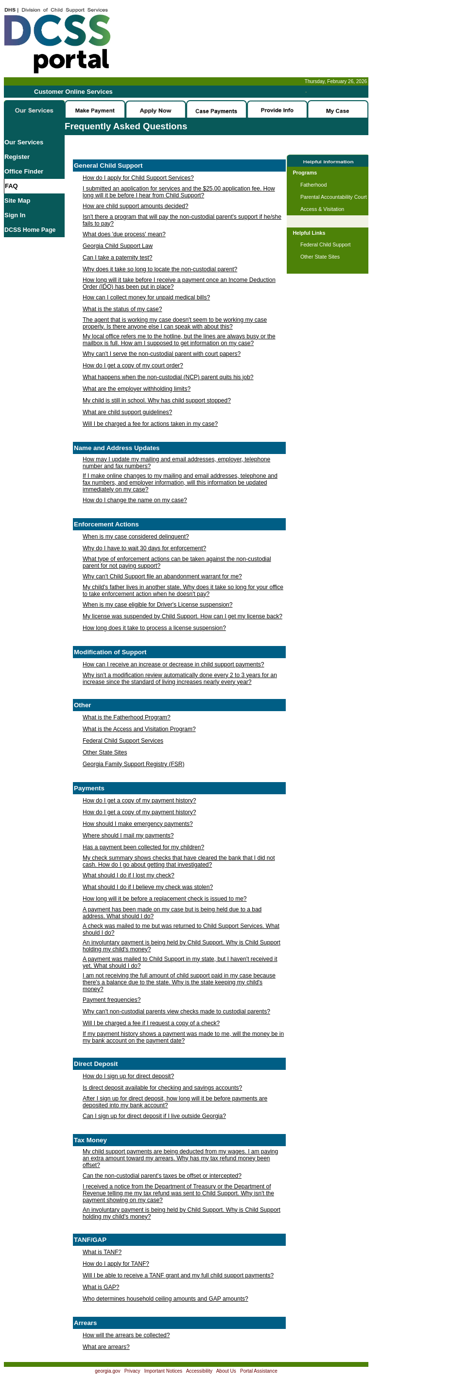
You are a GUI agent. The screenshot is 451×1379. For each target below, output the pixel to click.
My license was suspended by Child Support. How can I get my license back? (182, 616)
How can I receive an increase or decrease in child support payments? (173, 664)
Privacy (132, 1371)
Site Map (17, 200)
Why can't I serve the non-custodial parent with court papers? (162, 353)
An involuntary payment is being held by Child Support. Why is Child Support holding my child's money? (181, 946)
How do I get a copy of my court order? (133, 365)
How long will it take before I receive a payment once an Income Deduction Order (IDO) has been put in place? (179, 283)
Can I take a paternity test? (117, 257)
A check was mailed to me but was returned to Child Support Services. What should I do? (181, 929)
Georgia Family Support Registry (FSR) (133, 764)
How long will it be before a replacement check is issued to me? (165, 898)
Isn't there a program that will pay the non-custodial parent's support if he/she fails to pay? (182, 220)
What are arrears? (106, 1347)
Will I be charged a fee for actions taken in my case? (150, 423)
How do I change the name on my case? (135, 500)
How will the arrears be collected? (126, 1335)
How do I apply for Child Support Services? (138, 178)
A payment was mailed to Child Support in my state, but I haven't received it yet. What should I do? (180, 962)
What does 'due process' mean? (124, 234)
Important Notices (163, 1371)
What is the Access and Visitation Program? (139, 729)
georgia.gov (107, 1371)
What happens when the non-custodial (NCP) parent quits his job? (168, 377)
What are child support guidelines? (127, 412)
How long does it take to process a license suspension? (154, 628)
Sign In (14, 215)
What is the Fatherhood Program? (127, 717)
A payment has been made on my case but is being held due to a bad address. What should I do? (172, 913)
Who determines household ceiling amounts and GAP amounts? (165, 1298)
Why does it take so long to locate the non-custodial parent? (160, 269)
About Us (226, 1371)
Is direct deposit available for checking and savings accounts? (162, 1087)
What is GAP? (101, 1287)
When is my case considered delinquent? (136, 536)
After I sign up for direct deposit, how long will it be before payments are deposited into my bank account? (175, 1102)
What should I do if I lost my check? (128, 875)
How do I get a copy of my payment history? (139, 800)
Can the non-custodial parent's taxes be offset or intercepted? (162, 1175)
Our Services (23, 142)
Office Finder (23, 171)
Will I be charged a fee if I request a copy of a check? (151, 1023)
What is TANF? (102, 1252)
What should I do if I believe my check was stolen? (148, 887)
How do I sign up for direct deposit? (128, 1076)
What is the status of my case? (122, 309)
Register (17, 156)
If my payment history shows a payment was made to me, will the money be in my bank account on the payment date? (183, 1037)
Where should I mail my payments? (128, 835)
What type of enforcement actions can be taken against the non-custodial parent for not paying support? (177, 562)
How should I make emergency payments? (138, 823)
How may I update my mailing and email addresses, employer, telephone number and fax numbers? (176, 463)
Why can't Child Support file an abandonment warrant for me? (162, 576)
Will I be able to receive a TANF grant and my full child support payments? (178, 1275)
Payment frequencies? (111, 999)
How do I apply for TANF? (116, 1263)
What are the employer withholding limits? (137, 388)
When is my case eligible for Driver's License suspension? (157, 604)
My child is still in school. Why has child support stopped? (157, 400)
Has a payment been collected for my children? (143, 847)
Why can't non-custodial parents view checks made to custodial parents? (176, 1011)
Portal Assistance (259, 1371)
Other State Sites (105, 752)
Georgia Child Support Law (118, 246)
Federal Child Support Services (123, 740)
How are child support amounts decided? (135, 206)
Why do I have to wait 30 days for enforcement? (144, 548)
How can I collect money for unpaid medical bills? (146, 297)
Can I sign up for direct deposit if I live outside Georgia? (154, 1116)
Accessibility (199, 1371)
